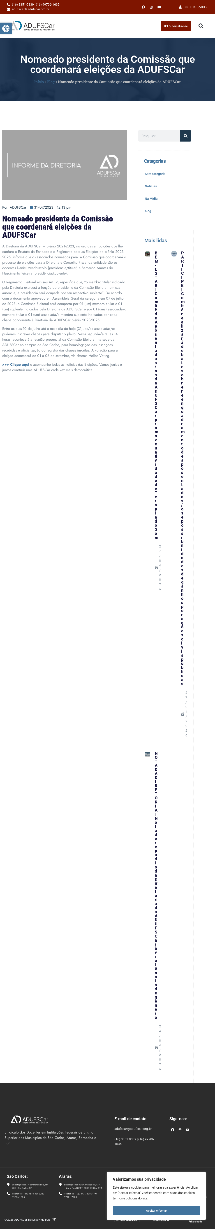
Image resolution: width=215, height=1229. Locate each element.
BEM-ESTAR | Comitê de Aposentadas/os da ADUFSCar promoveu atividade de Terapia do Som (156, 395)
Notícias (151, 186)
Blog (51, 81)
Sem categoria (155, 174)
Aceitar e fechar (156, 1211)
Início (39, 81)
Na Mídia (151, 198)
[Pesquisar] (185, 136)
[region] (156, 1196)
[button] (6, 28)
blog (148, 211)
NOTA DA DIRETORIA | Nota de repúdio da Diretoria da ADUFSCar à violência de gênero (156, 885)
